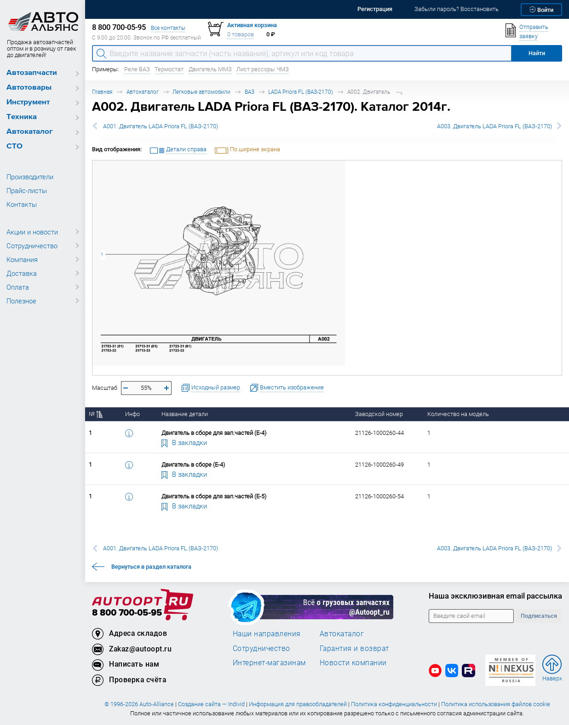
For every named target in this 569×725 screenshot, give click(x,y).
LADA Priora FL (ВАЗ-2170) (300, 91)
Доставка (21, 273)
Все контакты (168, 27)
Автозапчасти (31, 73)
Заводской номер (379, 414)
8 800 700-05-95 (127, 613)
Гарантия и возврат (354, 648)
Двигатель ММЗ (210, 69)
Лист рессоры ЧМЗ (262, 69)
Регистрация (374, 9)
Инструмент (28, 102)
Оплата (17, 286)
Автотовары (29, 87)
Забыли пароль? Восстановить (456, 9)
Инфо (132, 414)
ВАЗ (249, 91)
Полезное (21, 300)
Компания (22, 259)
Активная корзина (252, 25)
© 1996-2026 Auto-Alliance (139, 704)
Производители (29, 176)
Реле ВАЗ (137, 69)
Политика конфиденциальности (394, 704)
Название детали (184, 414)
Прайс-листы (26, 190)
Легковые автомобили (201, 91)
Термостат (169, 69)
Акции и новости (32, 231)
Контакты (21, 204)
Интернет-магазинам (269, 662)
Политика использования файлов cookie (495, 704)
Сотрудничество (31, 245)
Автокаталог (29, 132)
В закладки (184, 442)
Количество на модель (458, 414)
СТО (14, 146)
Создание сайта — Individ (211, 704)
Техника (21, 117)
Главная (102, 91)
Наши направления (267, 633)
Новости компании (353, 662)
